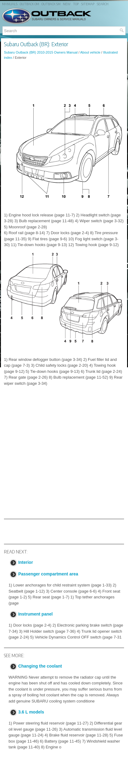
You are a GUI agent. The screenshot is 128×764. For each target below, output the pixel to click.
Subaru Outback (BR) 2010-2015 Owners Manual (41, 52)
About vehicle (90, 52)
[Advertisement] (64, 81)
